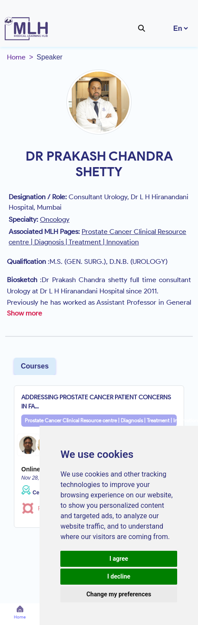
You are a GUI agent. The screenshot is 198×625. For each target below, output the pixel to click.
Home (16, 57)
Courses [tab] (35, 366)
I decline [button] (118, 576)
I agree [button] (118, 558)
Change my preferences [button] (118, 594)
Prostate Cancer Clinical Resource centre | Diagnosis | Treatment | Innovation (101, 420)
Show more (24, 313)
